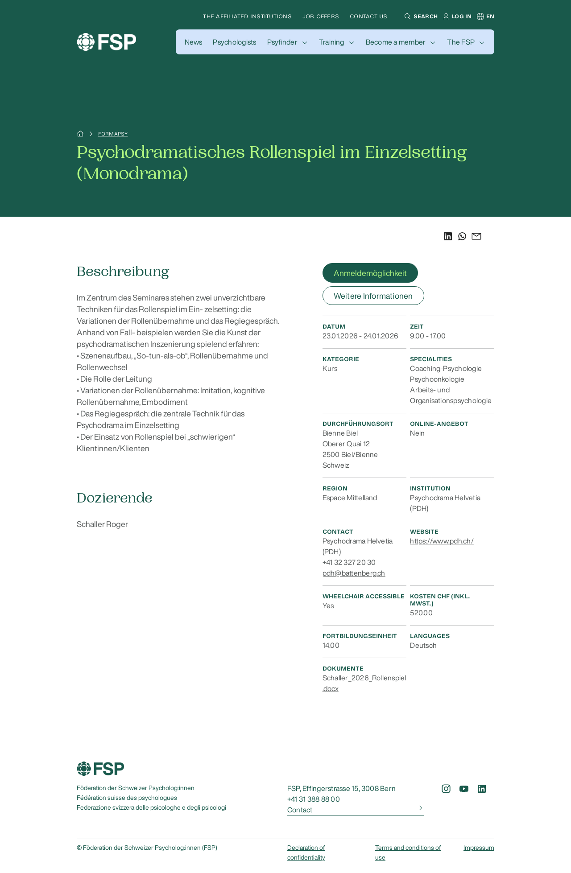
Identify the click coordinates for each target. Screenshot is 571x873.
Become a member (396, 41)
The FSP (461, 41)
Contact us (368, 16)
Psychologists (234, 41)
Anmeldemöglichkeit (370, 273)
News (194, 41)
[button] (420, 16)
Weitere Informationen (373, 296)
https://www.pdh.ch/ (442, 540)
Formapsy (113, 134)
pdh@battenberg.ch (354, 573)
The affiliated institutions (247, 16)
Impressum (478, 847)
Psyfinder (282, 41)
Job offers (320, 16)
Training (331, 41)
